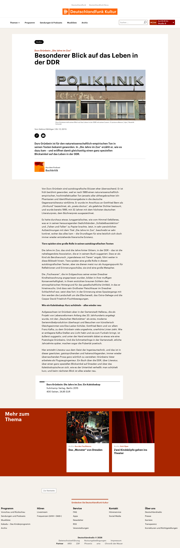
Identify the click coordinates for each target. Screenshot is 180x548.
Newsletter (78, 520)
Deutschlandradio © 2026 (90, 537)
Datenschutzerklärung (69, 540)
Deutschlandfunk (79, 5)
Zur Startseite (49, 491)
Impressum (116, 540)
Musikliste (72, 23)
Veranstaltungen (81, 528)
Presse (148, 516)
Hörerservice (115, 512)
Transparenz (151, 524)
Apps (75, 516)
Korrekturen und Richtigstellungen (161, 528)
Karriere (148, 520)
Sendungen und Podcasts (13, 516)
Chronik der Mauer (114, 543)
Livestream (42, 512)
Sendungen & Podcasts (51, 23)
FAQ (75, 512)
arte (98, 543)
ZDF (78, 543)
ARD (70, 543)
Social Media (115, 516)
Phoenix (88, 543)
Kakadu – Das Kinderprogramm (15, 524)
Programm (30, 23)
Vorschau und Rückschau (13, 512)
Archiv (85, 23)
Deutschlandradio (153, 512)
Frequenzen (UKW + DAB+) (49, 516)
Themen (14, 23)
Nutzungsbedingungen (95, 540)
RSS (75, 524)
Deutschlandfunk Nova (98, 5)
